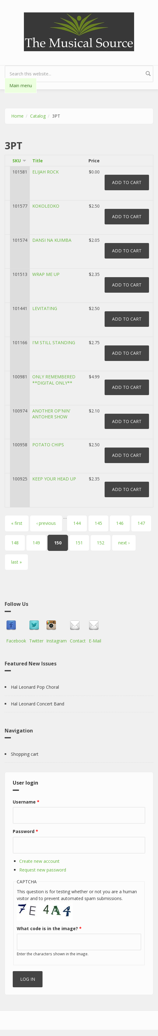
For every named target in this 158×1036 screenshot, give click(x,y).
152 (100, 543)
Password (25, 831)
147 (141, 523)
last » (16, 562)
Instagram (56, 641)
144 (77, 523)
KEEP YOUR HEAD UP (54, 479)
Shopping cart (24, 754)
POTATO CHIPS (48, 445)
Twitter (36, 641)
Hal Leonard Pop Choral (35, 687)
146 (120, 523)
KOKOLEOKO (45, 206)
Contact (78, 641)
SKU (19, 161)
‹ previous (46, 523)
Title (37, 161)
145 (98, 523)
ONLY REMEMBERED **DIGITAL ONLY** (53, 380)
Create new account (39, 861)
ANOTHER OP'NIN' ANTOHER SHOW (51, 414)
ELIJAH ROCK (45, 172)
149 (36, 543)
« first (16, 523)
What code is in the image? (49, 928)
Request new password (42, 870)
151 (79, 543)
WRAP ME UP (46, 274)
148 (15, 543)
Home (17, 116)
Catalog (38, 116)
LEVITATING (44, 308)
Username (26, 802)
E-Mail (95, 641)
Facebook (16, 641)
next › (123, 543)
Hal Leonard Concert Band (37, 704)
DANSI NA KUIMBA (51, 240)
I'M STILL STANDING (53, 342)
